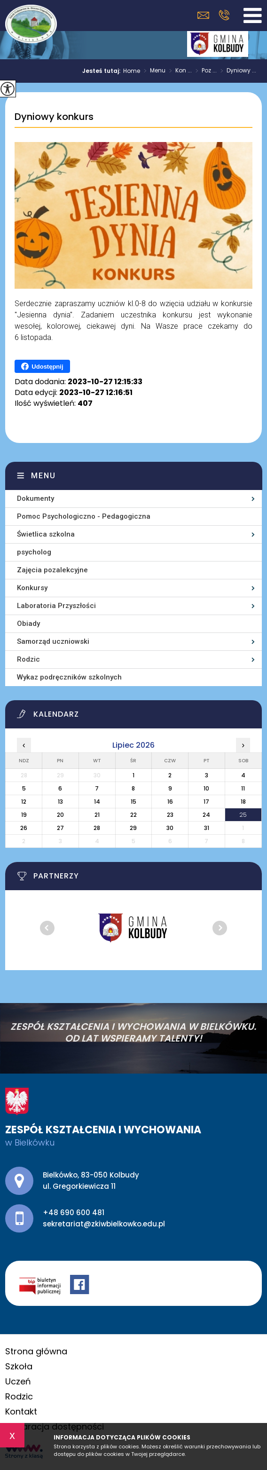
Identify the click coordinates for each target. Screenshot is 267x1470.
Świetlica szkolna (46, 534)
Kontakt (21, 1411)
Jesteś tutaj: (102, 71)
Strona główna (36, 1351)
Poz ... (204, 71)
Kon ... (178, 71)
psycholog (34, 552)
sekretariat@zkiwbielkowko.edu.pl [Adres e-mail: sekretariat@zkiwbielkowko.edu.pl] (104, 1224)
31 (206, 828)
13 (60, 802)
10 (206, 788)
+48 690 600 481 (224, 15)
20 (60, 815)
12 (23, 802)
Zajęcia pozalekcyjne (52, 570)
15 (133, 802)
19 (24, 815)
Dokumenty (35, 498)
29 (133, 828)
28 (97, 828)
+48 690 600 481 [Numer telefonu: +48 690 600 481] (73, 1212)
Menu (152, 71)
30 (169, 828)
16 (170, 802)
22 (133, 815)
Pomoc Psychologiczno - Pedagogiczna (83, 516)
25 (243, 815)
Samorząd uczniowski (53, 641)
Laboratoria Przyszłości (56, 605)
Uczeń (18, 1381)
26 (23, 828)
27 (60, 828)
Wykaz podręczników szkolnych (69, 677)
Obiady (28, 623)
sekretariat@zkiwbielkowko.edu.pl (203, 15)
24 (206, 815)
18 (243, 802)
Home (131, 71)
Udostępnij (42, 366)
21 (97, 815)
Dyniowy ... (236, 71)
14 (97, 802)
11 (243, 788)
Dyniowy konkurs (54, 117)
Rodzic (28, 659)
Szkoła (18, 1366)
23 (170, 815)
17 (206, 802)
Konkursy (32, 588)
